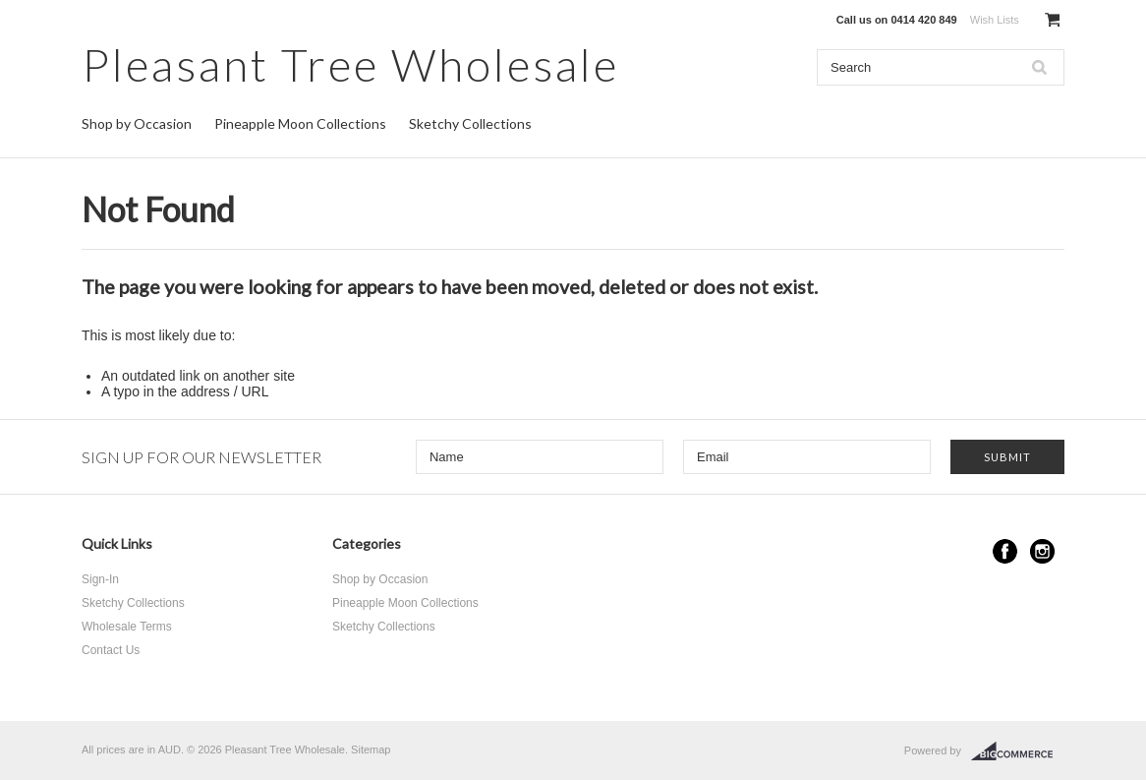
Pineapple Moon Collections (300, 123)
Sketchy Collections (470, 123)
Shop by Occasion (137, 123)
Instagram (1042, 551)
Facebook (1005, 551)
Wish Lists (994, 20)
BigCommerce (1017, 751)
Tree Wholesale (350, 64)
